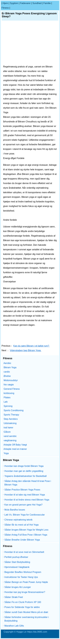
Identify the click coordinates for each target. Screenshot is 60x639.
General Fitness (12, 389)
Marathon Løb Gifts (14, 626)
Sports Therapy (11, 414)
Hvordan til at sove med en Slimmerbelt (24, 552)
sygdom (14, 3)
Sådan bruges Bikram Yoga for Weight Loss (26, 530)
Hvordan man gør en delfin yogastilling (23, 471)
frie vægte (9, 384)
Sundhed (37, 3)
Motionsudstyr (11, 380)
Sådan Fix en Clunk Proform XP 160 (22, 602)
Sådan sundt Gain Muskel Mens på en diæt (26, 612)
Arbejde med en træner (15, 449)
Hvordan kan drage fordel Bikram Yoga (24, 466)
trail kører (8, 427)
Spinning (8, 406)
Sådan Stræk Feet (13, 597)
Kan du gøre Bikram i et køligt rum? (31, 346)
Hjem (5, 3)
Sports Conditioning (13, 410)
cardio (7, 372)
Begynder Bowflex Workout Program (22, 572)
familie (47, 3)
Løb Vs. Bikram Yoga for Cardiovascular (24, 514)
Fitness (5, 8)
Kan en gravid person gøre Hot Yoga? (23, 504)
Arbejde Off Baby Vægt (15, 445)
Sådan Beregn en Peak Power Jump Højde (26, 582)
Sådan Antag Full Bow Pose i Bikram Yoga (25, 535)
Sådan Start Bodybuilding (17, 562)
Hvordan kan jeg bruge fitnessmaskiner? (24, 592)
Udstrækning (10, 423)
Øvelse (7, 376)
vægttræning (10, 440)
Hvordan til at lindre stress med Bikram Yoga (26, 499)
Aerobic (7, 363)
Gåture (7, 432)
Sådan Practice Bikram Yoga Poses (22, 489)
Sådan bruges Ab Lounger (17, 587)
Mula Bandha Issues (14, 509)
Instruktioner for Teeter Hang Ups (21, 577)
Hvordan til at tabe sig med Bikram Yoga (24, 494)
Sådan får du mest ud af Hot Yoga (21, 525)
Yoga (6, 453)
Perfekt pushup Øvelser (16, 557)
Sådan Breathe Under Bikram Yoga (22, 540)
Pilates (7, 397)
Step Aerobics (11, 419)
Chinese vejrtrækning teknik (18, 519)
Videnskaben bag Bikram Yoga (25, 350)
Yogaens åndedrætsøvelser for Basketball (25, 476)
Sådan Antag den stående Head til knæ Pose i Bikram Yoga (27, 483)
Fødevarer (25, 3)
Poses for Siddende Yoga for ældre (22, 607)
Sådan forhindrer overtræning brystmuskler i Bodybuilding (26, 619)
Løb (6, 402)
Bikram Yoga (10, 367)
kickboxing (9, 393)
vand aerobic (10, 436)
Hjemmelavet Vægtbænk (16, 567)
